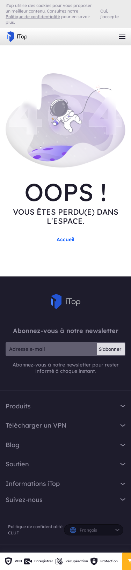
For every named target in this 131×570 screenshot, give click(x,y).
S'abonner (110, 349)
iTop (65, 301)
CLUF (13, 532)
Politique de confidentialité (35, 526)
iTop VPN (17, 36)
